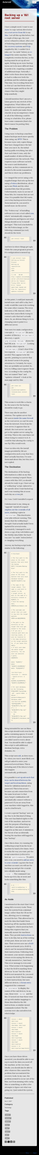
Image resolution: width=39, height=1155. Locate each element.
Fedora (14, 183)
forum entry (26, 982)
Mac (6, 35)
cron (18, 494)
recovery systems (15, 46)
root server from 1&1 (17, 32)
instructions (26, 935)
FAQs (28, 46)
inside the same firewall (23, 418)
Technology (8, 1107)
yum (32, 213)
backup (8, 1118)
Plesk (15, 186)
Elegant (35, 1153)
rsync (7, 30)
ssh (19, 756)
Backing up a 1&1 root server (16, 16)
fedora (8, 1121)
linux (7, 1125)
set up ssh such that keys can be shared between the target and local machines (19, 780)
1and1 (8, 1115)
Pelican (27, 1153)
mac (7, 1128)
